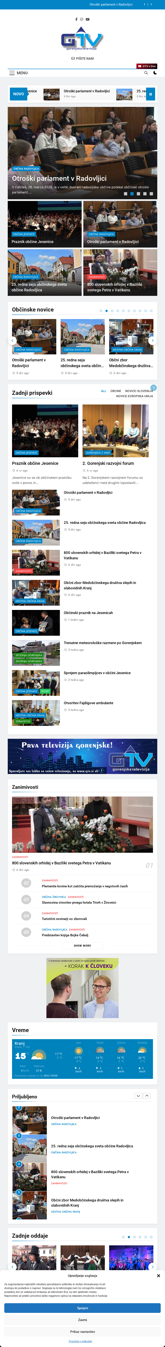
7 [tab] (134, 311)
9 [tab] (146, 311)
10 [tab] (151, 311)
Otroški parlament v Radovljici (111, 91)
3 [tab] (139, 194)
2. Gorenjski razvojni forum (108, 484)
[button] (158, 1276)
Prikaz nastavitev (82, 1332)
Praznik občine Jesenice (115, 4)
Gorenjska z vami (98, 474)
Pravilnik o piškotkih (80, 1341)
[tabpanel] (82, 153)
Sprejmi (82, 1308)
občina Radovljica (26, 168)
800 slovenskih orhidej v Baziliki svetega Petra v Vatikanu (61, 883)
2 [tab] (132, 194)
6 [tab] (129, 311)
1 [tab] (126, 194)
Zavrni (82, 1320)
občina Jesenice (24, 255)
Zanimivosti (97, 298)
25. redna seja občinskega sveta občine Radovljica (130, 366)
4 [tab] (145, 194)
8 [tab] (140, 311)
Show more (82, 945)
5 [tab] (152, 194)
